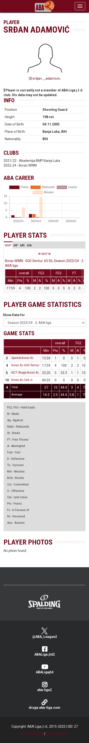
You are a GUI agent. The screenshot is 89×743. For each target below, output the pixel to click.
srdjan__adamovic (44, 78)
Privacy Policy (32, 733)
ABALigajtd (44, 669)
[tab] (8, 245)
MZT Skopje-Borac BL (25, 372)
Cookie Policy (57, 733)
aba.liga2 (44, 687)
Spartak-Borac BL (22, 358)
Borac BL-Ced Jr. (22, 380)
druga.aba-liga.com (44, 704)
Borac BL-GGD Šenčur (25, 365)
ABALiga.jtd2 (44, 651)
